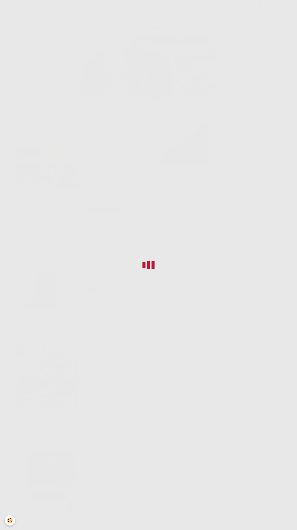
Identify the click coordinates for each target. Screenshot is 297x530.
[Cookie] (10, 520)
